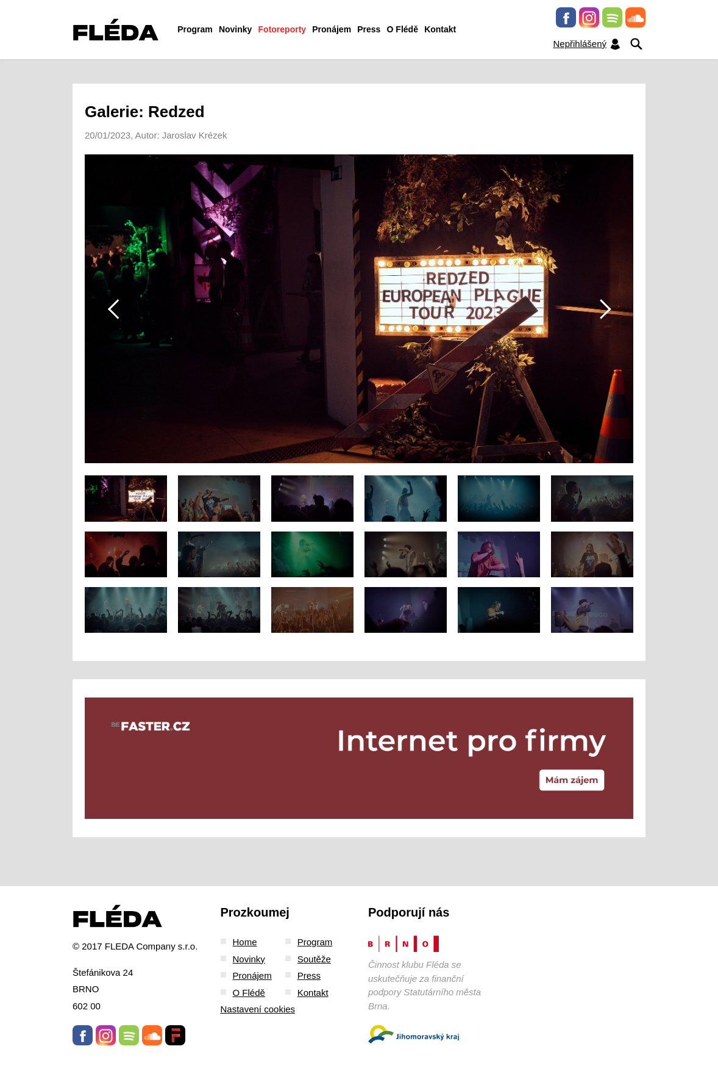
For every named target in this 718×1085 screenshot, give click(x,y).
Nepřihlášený (587, 44)
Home (245, 942)
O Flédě (402, 29)
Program (195, 29)
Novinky (235, 29)
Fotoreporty (282, 29)
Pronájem (331, 29)
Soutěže (314, 959)
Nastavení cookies (258, 1009)
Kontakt (440, 29)
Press (368, 29)
